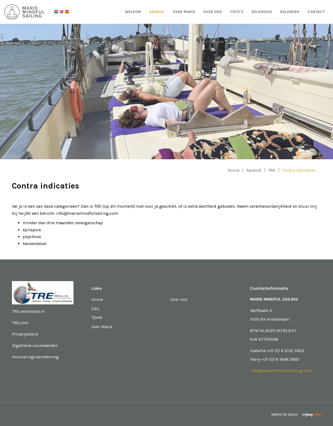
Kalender (289, 12)
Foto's (237, 12)
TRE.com (20, 322)
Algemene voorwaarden (35, 345)
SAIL (95, 308)
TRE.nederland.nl (28, 311)
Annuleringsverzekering (35, 356)
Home (233, 170)
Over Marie (184, 12)
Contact (316, 12)
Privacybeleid (25, 334)
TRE (271, 170)
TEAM (96, 317)
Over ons (212, 12)
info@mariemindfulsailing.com (281, 370)
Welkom (133, 12)
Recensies (262, 12)
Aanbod (157, 12)
